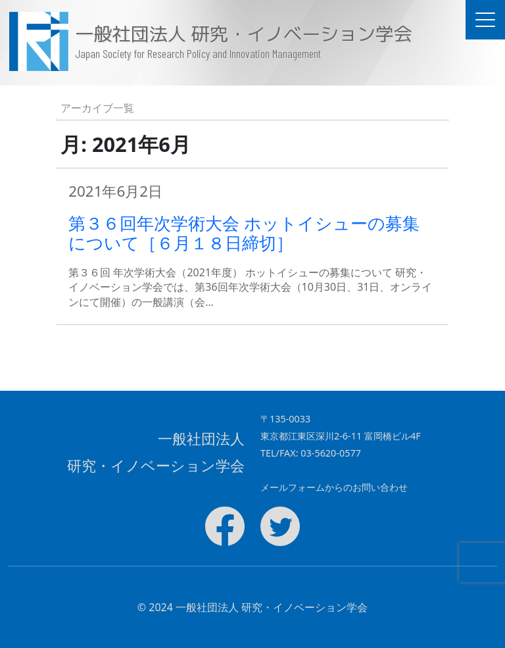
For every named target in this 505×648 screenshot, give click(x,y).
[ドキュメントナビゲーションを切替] (485, 19)
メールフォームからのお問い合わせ (334, 487)
